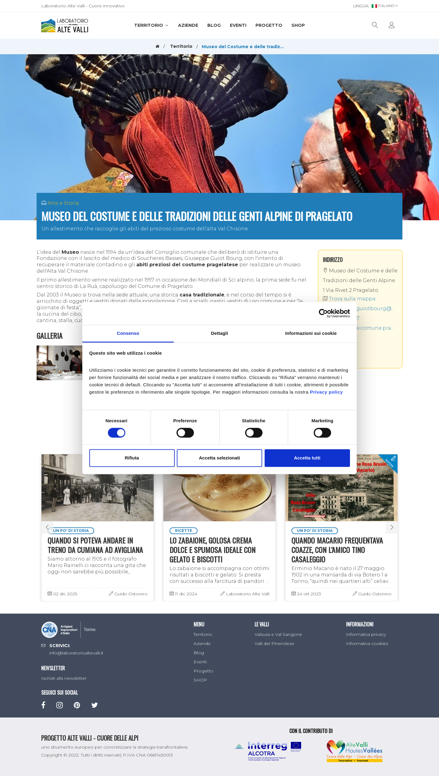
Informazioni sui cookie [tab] (311, 333)
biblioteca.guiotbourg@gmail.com (360, 308)
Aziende (188, 25)
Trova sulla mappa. (350, 299)
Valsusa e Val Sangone (278, 634)
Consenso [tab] (128, 333)
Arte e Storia (63, 203)
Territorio (151, 25)
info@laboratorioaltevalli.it (76, 653)
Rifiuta (132, 458)
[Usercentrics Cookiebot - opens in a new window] (323, 313)
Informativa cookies (367, 643)
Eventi (238, 25)
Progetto (268, 25)
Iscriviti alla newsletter (64, 678)
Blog (214, 25)
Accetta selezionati (219, 458)
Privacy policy (326, 392)
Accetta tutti (307, 458)
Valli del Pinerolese (274, 643)
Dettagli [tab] (219, 333)
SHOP (298, 25)
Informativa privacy (366, 634)
